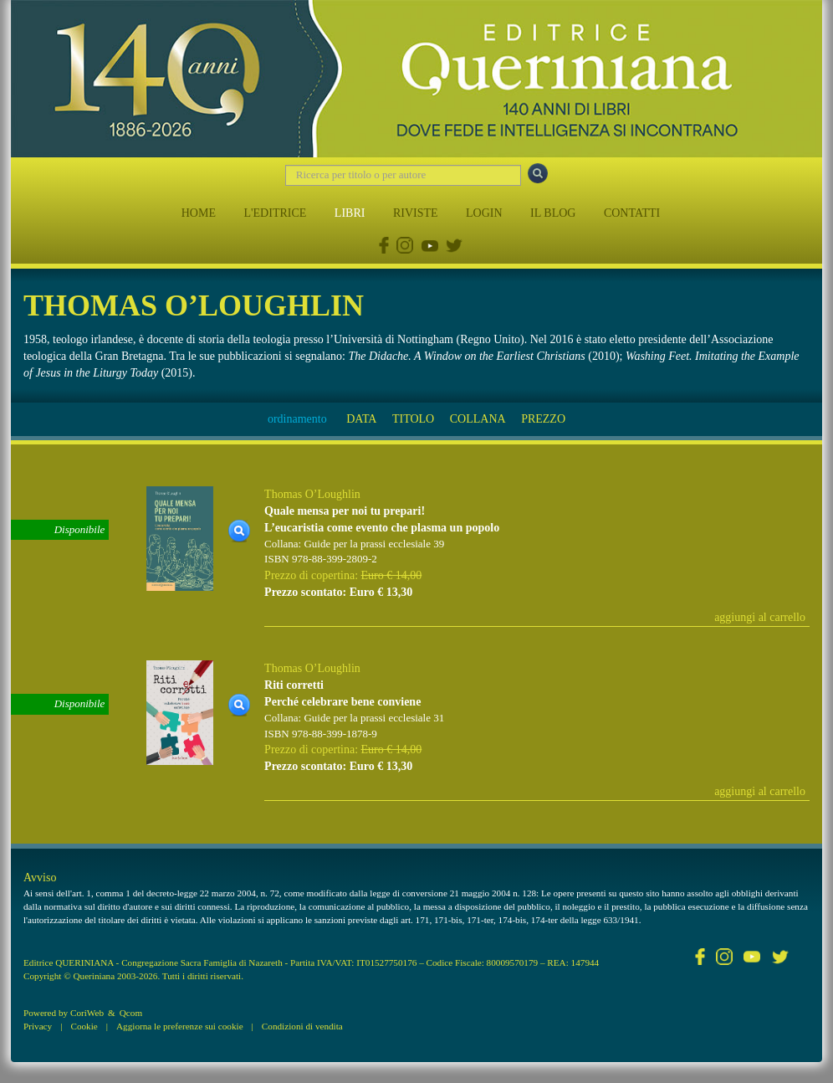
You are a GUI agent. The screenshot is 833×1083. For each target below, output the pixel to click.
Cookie (83, 1026)
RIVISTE (415, 213)
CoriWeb (87, 1013)
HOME (198, 213)
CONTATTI (632, 213)
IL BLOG (552, 213)
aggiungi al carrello (759, 617)
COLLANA (478, 419)
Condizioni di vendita (302, 1026)
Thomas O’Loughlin (312, 494)
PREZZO (543, 419)
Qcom (131, 1013)
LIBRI (350, 213)
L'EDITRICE (274, 213)
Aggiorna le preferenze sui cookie (179, 1026)
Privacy (37, 1026)
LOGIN (484, 213)
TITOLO (413, 419)
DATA (361, 419)
